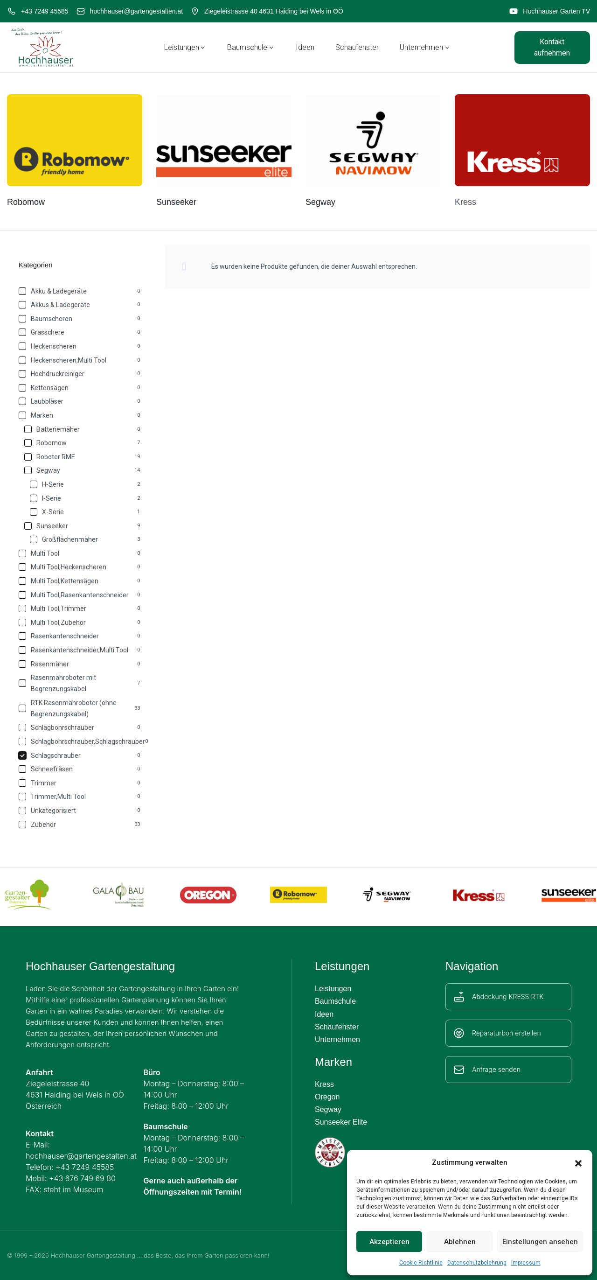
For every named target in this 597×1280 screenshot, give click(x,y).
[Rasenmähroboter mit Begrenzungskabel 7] (80, 683)
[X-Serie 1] (85, 512)
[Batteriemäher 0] (82, 429)
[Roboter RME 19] (82, 456)
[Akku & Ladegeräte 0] (80, 291)
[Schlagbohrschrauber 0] (80, 727)
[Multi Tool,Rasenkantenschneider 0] (80, 595)
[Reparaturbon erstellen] (459, 1033)
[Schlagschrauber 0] (80, 755)
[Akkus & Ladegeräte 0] (80, 304)
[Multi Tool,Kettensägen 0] (80, 581)
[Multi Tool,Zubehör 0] (80, 622)
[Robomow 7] (82, 442)
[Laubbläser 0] (80, 401)
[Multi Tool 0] (80, 553)
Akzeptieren (389, 1242)
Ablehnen (460, 1242)
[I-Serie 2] (85, 498)
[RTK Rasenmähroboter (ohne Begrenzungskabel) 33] (80, 708)
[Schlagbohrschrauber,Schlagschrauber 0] (80, 741)
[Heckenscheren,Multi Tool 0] (80, 360)
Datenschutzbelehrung (477, 1262)
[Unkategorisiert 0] (80, 810)
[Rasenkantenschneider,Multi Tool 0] (80, 650)
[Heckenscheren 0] (80, 346)
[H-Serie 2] (85, 484)
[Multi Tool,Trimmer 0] (80, 608)
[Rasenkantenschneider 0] (80, 636)
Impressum (526, 1262)
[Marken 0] (80, 415)
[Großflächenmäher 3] (85, 539)
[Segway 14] (82, 470)
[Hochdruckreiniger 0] (80, 373)
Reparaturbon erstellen (506, 1033)
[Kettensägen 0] (80, 387)
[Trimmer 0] (80, 783)
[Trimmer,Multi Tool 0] (80, 796)
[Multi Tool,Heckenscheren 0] (80, 567)
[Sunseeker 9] (82, 526)
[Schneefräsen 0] (80, 769)
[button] (578, 1162)
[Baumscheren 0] (80, 318)
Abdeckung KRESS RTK (507, 996)
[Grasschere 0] (80, 332)
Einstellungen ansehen (540, 1242)
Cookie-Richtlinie (421, 1262)
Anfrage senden (496, 1069)
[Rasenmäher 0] (80, 664)
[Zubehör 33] (80, 824)
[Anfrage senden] (459, 1069)
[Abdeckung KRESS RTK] (459, 997)
